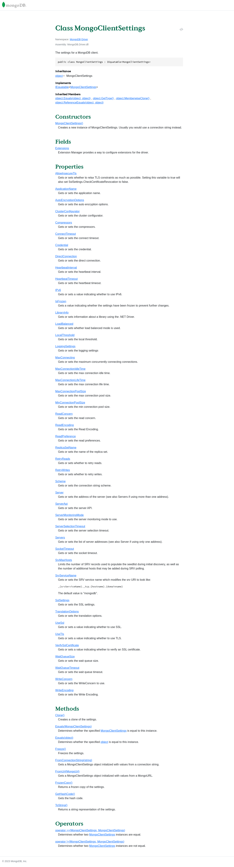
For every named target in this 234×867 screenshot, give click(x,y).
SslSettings (62, 600)
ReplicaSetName (65, 447)
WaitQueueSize (65, 656)
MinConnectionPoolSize (70, 402)
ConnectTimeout (65, 233)
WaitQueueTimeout (67, 667)
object (59, 75)
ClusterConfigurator (67, 211)
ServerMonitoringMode (69, 515)
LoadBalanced (64, 323)
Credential (61, 245)
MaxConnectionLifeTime (70, 380)
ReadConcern (64, 413)
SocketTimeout (64, 548)
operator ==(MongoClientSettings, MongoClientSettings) (90, 830)
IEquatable (62, 87)
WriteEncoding (64, 690)
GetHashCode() (65, 793)
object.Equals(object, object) (73, 98)
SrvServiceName (65, 575)
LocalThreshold (64, 335)
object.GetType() (103, 98)
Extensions (62, 148)
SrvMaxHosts (63, 560)
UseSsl (59, 622)
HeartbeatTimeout (66, 278)
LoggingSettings (65, 346)
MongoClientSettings (83, 87)
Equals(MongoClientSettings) (73, 726)
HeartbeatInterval (66, 267)
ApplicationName (66, 188)
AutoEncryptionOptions (69, 200)
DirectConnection (66, 256)
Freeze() (60, 748)
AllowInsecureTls (66, 173)
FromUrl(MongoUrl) (67, 771)
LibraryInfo (62, 312)
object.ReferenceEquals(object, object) (79, 102)
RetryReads (62, 458)
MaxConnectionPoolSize (70, 391)
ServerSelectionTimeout (70, 526)
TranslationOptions (67, 611)
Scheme (60, 481)
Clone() (59, 715)
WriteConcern (64, 679)
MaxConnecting (65, 357)
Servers (60, 537)
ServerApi (61, 503)
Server (59, 492)
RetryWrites (62, 470)
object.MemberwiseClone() (133, 98)
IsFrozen (60, 301)
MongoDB (75, 39)
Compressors (63, 222)
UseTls (59, 634)
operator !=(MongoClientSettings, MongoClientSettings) (89, 841)
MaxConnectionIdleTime (70, 368)
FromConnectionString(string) (73, 760)
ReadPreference (65, 436)
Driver (84, 39)
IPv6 (58, 290)
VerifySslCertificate (67, 645)
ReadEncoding (64, 425)
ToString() (61, 805)
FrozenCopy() (64, 782)
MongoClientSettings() (69, 123)
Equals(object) (64, 737)
